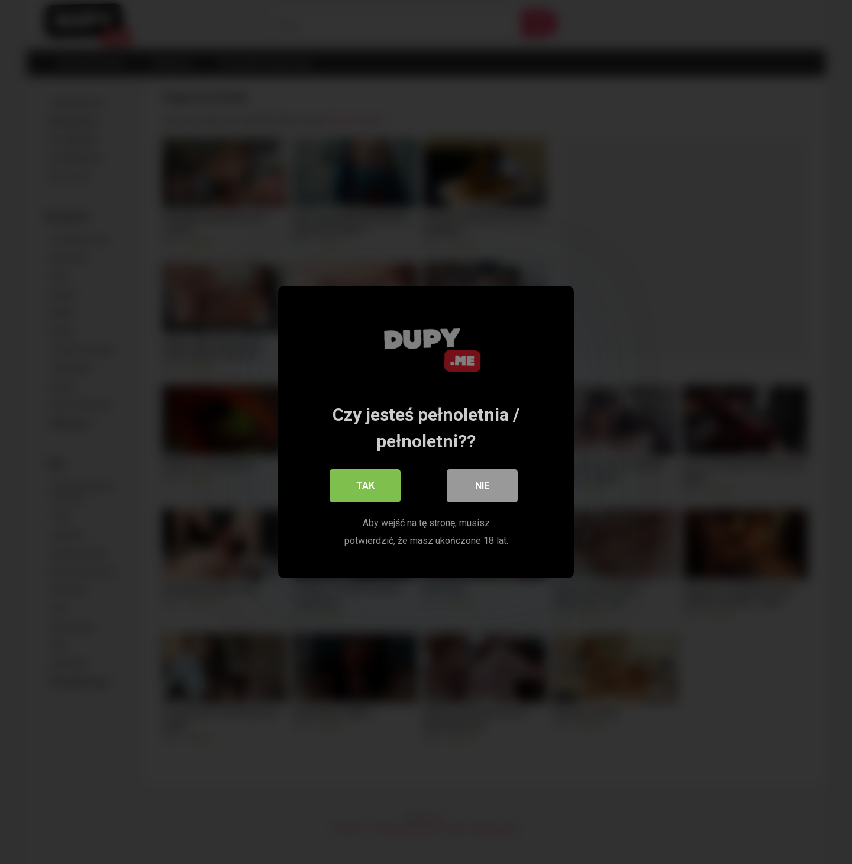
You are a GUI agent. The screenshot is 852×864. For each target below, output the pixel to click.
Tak (365, 485)
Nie (482, 485)
